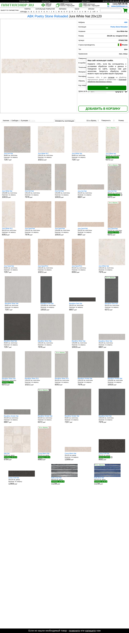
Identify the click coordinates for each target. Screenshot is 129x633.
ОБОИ (77, 9)
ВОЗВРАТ (106, 1)
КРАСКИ (91, 9)
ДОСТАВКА (86, 1)
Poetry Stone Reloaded (119, 27)
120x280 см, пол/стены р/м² (11, 194)
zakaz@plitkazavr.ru (119, 6)
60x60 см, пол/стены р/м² (17, 157)
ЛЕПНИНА (62, 9)
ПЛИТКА (28, 9)
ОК (107, 88)
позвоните (74, 630)
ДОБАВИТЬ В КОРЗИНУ (103, 108)
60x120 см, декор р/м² (47, 457)
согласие (111, 77)
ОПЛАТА (66, 1)
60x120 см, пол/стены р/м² (115, 157)
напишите (90, 630)
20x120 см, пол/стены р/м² (91, 194)
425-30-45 (120, 4)
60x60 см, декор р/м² (17, 457)
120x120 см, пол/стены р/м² (51, 157)
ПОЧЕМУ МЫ (24, 1)
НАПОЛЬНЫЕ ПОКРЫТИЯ (45, 9)
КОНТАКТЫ (46, 1)
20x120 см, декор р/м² (78, 457)
